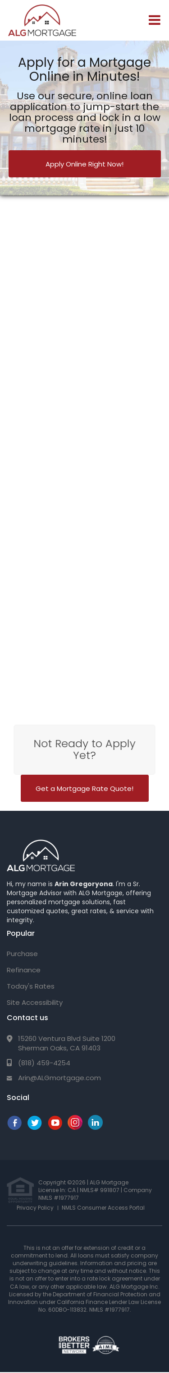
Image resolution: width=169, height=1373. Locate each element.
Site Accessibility (35, 1002)
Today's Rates (31, 986)
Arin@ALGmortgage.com (59, 1077)
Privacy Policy (35, 1207)
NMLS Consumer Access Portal (103, 1207)
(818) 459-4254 (44, 1063)
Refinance (24, 970)
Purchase (22, 953)
